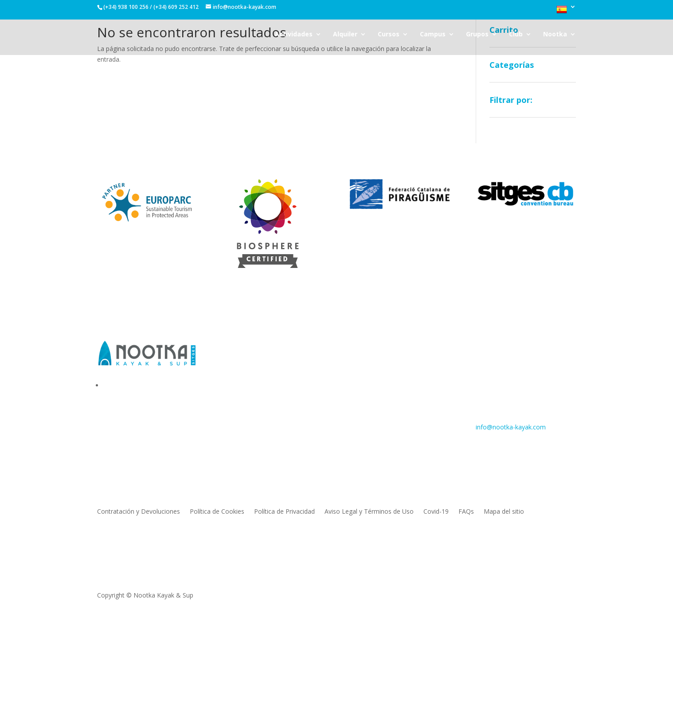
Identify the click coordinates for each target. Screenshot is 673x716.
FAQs (466, 511)
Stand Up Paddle (373, 386)
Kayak (358, 360)
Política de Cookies (217, 511)
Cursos (388, 34)
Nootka (555, 34)
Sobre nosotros (245, 360)
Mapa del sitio (504, 511)
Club (516, 34)
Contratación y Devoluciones (138, 511)
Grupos (477, 34)
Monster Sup (368, 400)
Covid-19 (436, 511)
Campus (433, 34)
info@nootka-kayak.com (511, 427)
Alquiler (345, 34)
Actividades (294, 34)
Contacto (236, 373)
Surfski (359, 373)
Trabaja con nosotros (254, 400)
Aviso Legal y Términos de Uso (369, 511)
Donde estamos (246, 386)
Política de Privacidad (284, 511)
